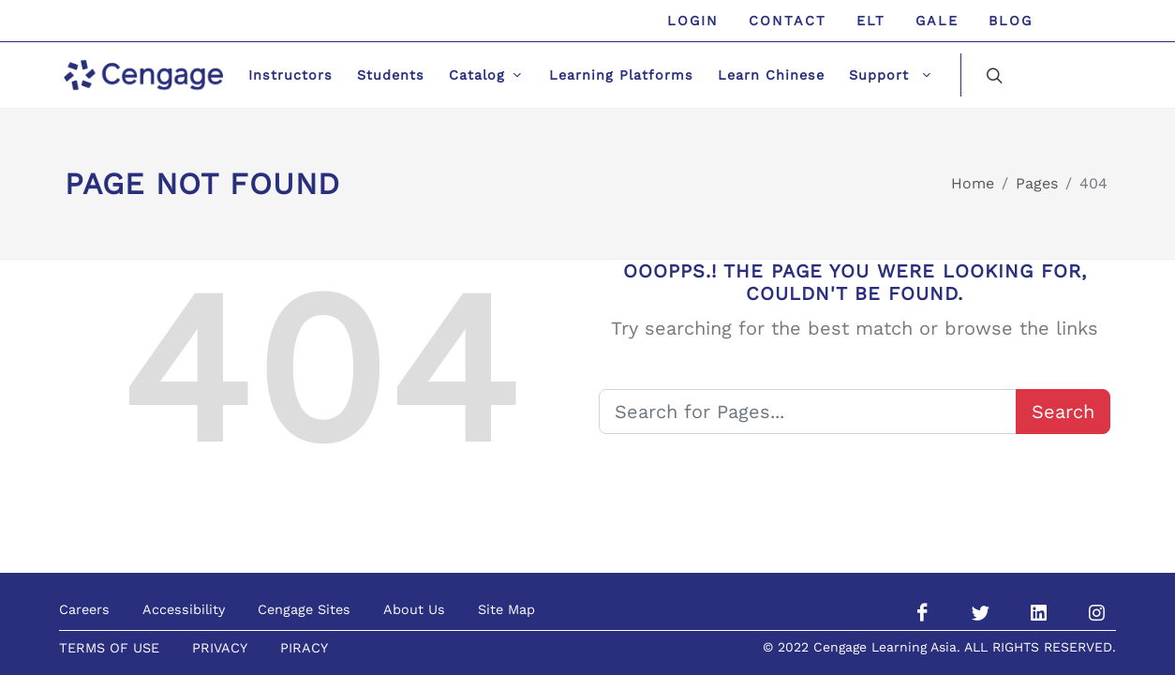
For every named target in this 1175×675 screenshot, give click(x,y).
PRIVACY (219, 647)
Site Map (506, 609)
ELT (870, 20)
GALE (937, 20)
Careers (84, 609)
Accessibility (183, 609)
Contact (787, 20)
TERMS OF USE (109, 647)
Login (693, 20)
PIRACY (304, 647)
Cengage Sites (304, 609)
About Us (414, 609)
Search (1063, 411)
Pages (1037, 183)
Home (972, 183)
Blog (1011, 20)
